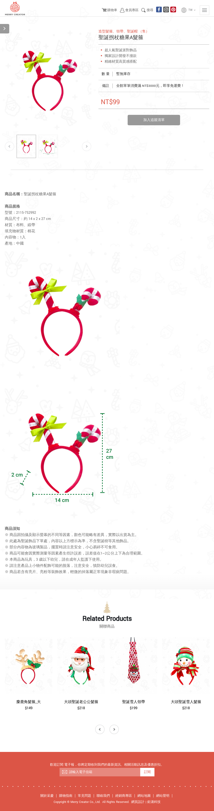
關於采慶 (47, 796)
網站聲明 (162, 796)
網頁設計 (137, 802)
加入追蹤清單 (154, 120)
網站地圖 (144, 796)
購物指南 (65, 796)
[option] (48, 79)
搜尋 (150, 10)
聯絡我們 (103, 796)
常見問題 (84, 796)
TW (192, 10)
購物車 (112, 10)
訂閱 (147, 772)
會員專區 (132, 10)
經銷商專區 (123, 796)
